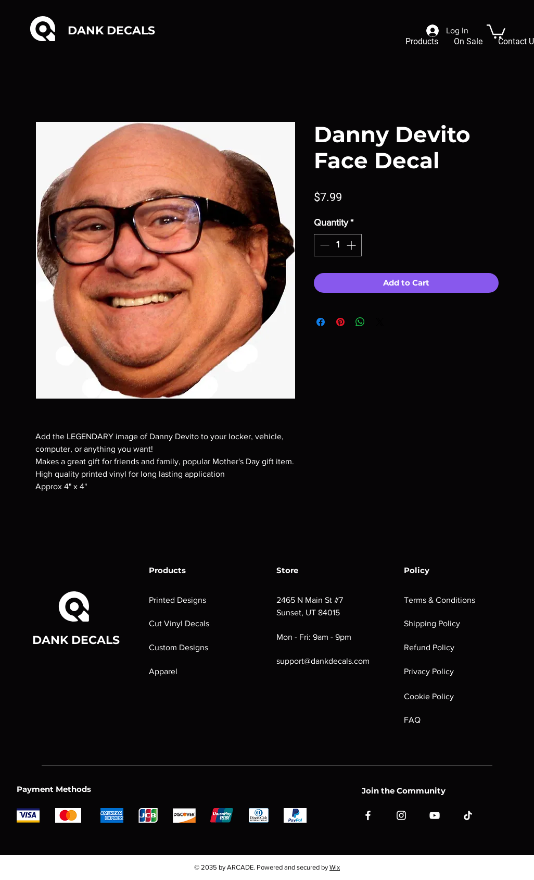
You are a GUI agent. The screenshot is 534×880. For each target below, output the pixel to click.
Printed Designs (177, 600)
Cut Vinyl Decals (179, 623)
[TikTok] (468, 815)
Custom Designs (178, 647)
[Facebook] (368, 815)
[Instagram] (401, 815)
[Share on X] (380, 322)
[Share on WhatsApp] (360, 322)
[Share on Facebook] (320, 322)
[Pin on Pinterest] (340, 322)
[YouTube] (434, 815)
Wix (334, 867)
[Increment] (352, 245)
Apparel (163, 671)
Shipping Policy (432, 623)
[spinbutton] (338, 245)
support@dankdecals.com (323, 660)
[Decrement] (323, 245)
